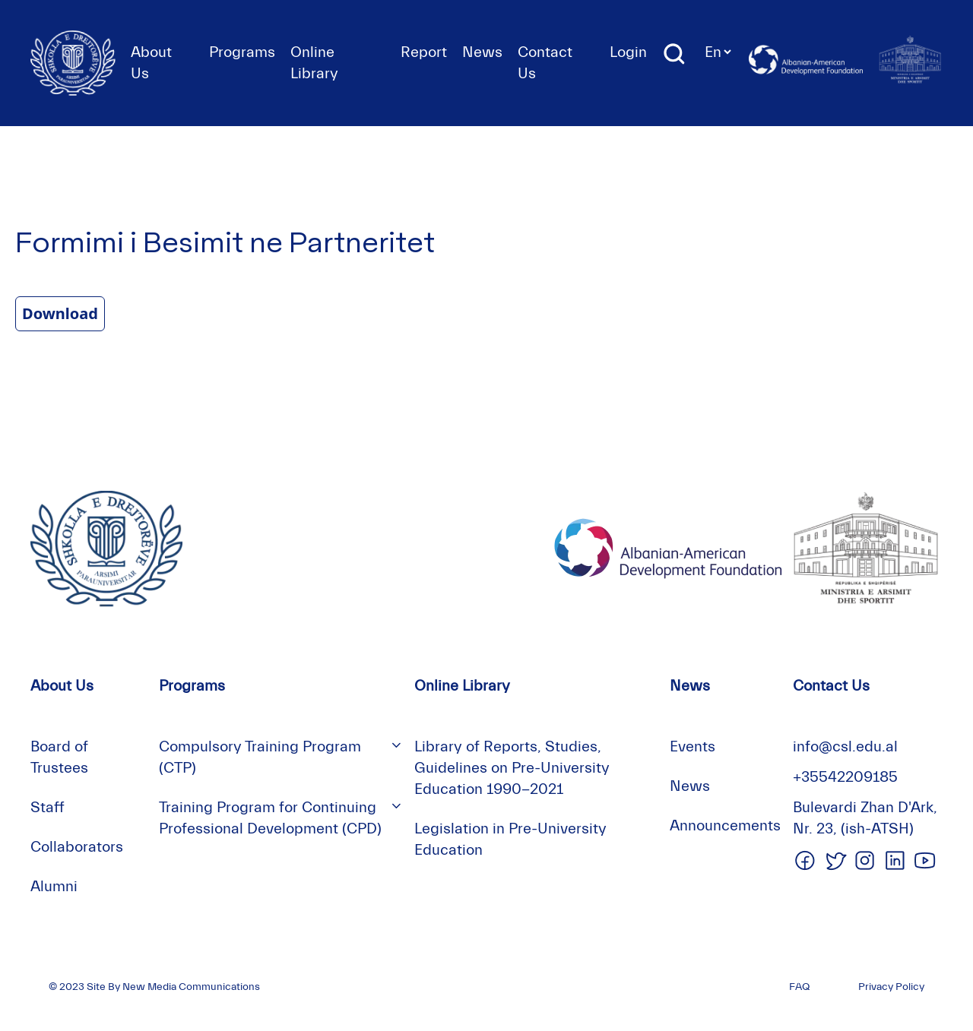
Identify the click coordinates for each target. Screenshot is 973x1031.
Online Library (462, 685)
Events (692, 746)
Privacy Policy (891, 987)
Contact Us (831, 685)
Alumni (54, 886)
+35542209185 (845, 777)
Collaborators (76, 846)
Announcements (725, 825)
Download (60, 313)
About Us (61, 685)
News (482, 52)
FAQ (799, 987)
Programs (242, 52)
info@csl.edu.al (845, 746)
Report (424, 52)
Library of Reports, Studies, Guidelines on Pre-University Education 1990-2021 (512, 768)
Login (628, 52)
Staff (47, 807)
